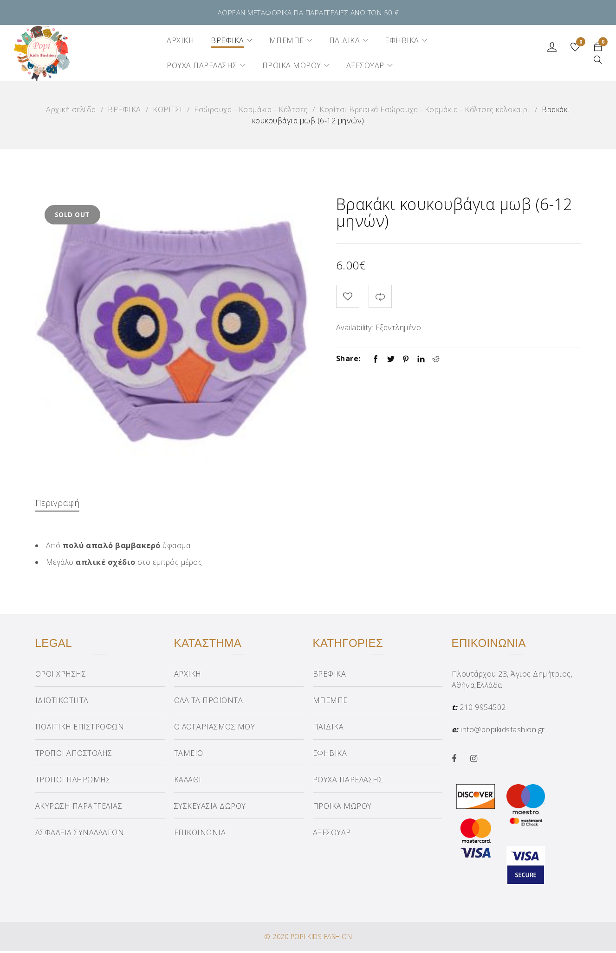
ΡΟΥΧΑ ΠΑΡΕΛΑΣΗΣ (348, 782)
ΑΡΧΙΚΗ (187, 676)
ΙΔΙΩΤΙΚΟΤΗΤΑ (62, 702)
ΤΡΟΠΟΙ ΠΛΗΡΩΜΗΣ (73, 782)
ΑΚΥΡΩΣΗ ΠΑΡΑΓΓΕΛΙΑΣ (79, 808)
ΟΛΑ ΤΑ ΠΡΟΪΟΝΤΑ (208, 702)
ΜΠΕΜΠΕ (330, 702)
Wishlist (579, 43)
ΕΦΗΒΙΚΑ (330, 755)
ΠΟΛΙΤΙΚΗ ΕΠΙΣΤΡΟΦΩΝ (79, 729)
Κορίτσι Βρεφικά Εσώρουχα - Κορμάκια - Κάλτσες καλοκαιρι (424, 109)
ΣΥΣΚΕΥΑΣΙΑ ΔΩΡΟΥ (210, 808)
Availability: (355, 327)
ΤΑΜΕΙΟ (188, 755)
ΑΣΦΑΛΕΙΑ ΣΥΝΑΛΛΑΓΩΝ (79, 835)
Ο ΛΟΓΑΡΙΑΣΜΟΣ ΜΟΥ (214, 729)
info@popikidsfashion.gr (502, 732)
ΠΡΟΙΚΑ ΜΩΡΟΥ (342, 808)
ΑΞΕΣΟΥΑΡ (332, 835)
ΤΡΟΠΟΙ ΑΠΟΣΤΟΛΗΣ (73, 755)
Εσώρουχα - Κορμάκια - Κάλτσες (251, 109)
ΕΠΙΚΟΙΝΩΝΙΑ (200, 835)
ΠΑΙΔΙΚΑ (328, 729)
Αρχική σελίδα (71, 109)
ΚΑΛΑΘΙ (187, 782)
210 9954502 (483, 709)
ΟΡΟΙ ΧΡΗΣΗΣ (60, 676)
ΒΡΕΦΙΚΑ (124, 109)
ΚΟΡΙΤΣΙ (167, 109)
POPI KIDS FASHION (321, 938)
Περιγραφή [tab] (59, 502)
